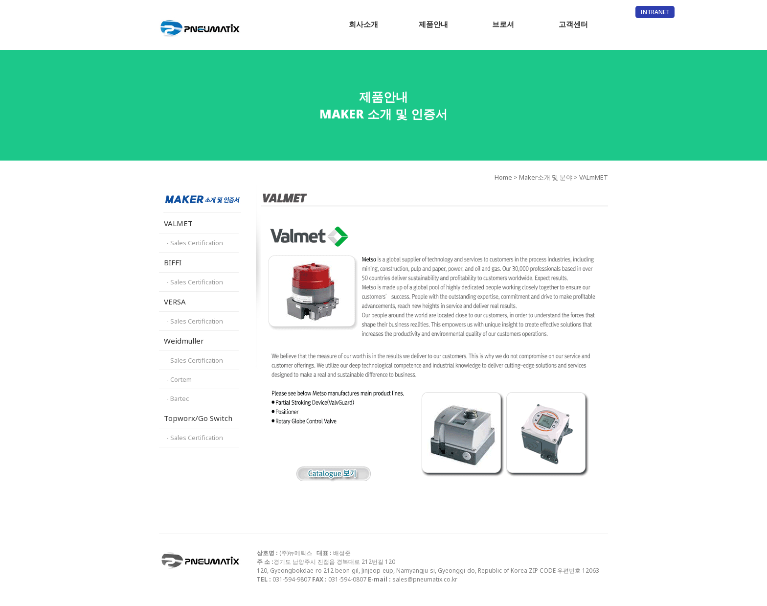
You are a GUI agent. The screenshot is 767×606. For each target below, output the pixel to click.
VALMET (178, 223)
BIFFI (172, 262)
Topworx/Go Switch (198, 418)
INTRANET (655, 12)
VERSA (175, 301)
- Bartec (177, 398)
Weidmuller (184, 341)
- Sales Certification (194, 242)
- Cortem (179, 379)
